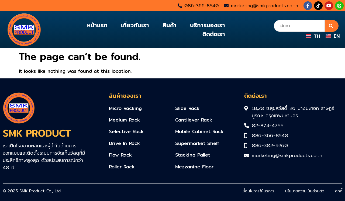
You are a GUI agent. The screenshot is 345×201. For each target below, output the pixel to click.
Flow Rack (120, 155)
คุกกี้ (338, 191)
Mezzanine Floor (194, 167)
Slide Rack (187, 108)
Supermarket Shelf (197, 143)
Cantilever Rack (193, 120)
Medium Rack (124, 120)
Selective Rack (126, 131)
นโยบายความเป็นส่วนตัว (304, 191)
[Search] (332, 26)
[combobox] (299, 26)
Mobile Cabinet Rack (199, 131)
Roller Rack (121, 167)
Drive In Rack (124, 143)
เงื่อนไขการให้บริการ (258, 191)
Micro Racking (125, 108)
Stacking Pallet (192, 155)
